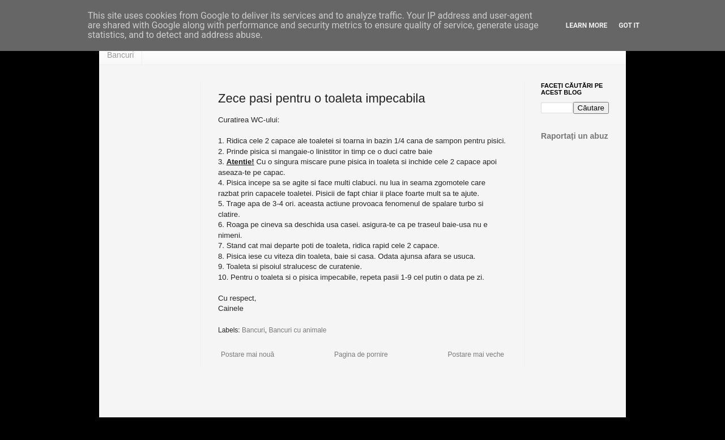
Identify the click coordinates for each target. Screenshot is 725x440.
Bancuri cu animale (297, 330)
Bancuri (120, 54)
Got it (629, 25)
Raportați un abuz (574, 135)
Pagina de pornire (361, 354)
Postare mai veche (476, 354)
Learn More (587, 25)
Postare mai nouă (247, 354)
